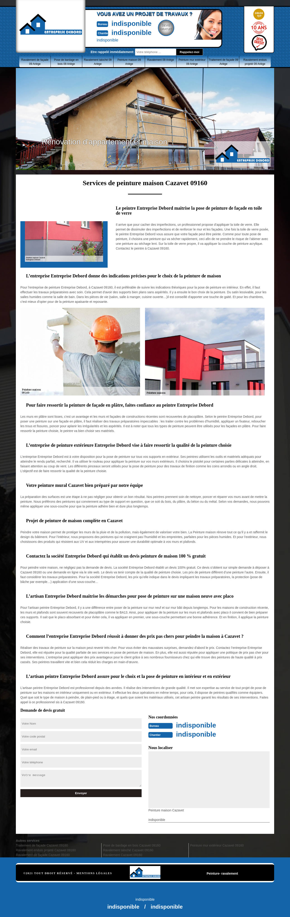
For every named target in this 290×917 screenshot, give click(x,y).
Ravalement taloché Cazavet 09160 (128, 850)
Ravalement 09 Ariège (160, 59)
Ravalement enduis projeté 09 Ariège (255, 62)
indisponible (131, 23)
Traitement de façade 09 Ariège (223, 62)
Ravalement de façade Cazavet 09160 (43, 855)
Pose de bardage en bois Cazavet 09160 (132, 845)
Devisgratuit (166, 27)
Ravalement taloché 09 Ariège (98, 62)
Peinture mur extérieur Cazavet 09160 (217, 845)
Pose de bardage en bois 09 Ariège (66, 62)
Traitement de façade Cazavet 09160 (42, 845)
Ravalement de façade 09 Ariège (34, 62)
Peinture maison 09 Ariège (129, 62)
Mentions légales (94, 873)
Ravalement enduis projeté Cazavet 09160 (46, 850)
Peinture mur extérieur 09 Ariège (192, 62)
